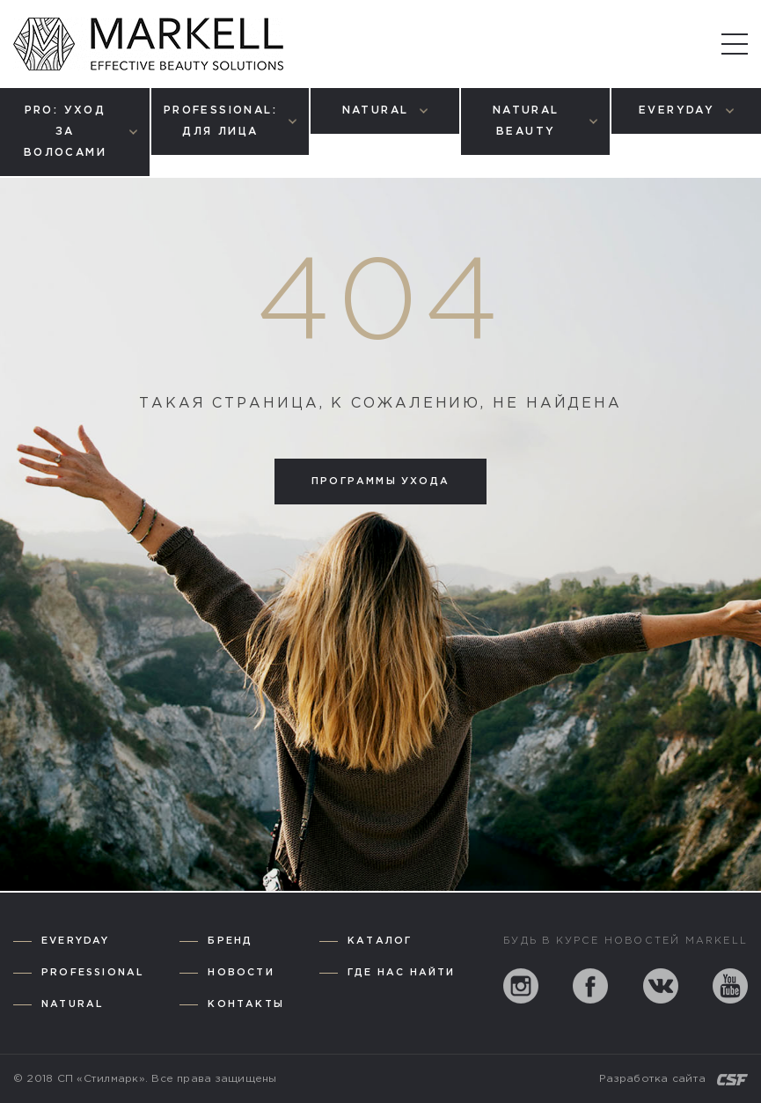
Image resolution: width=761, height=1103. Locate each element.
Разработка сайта (652, 1079)
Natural (72, 1004)
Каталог (380, 941)
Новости (241, 972)
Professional (92, 972)
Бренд (230, 941)
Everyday (75, 941)
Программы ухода (380, 481)
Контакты (246, 1004)
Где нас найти (402, 972)
